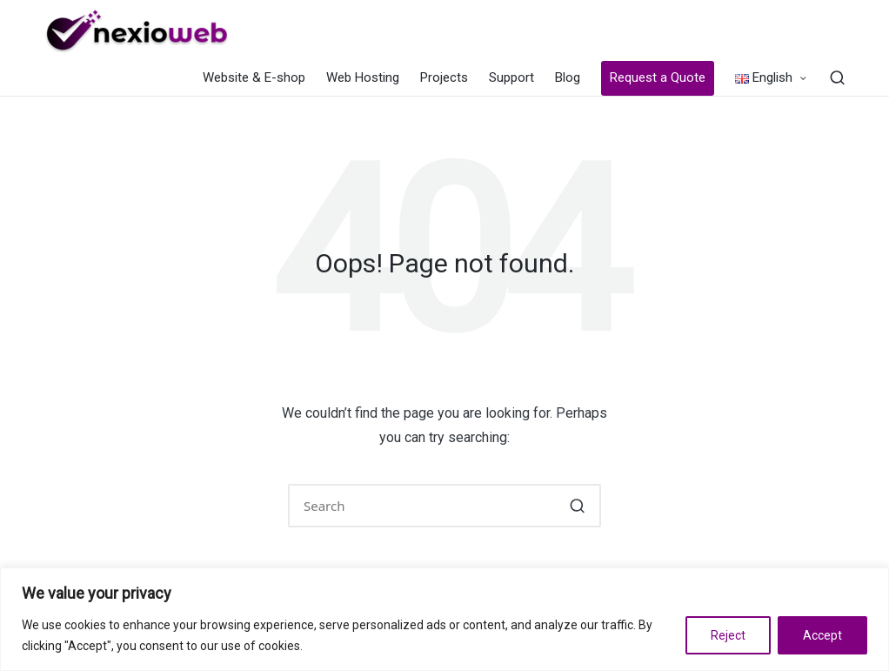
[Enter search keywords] (444, 505)
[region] (444, 619)
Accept (822, 635)
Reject (728, 635)
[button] (577, 505)
